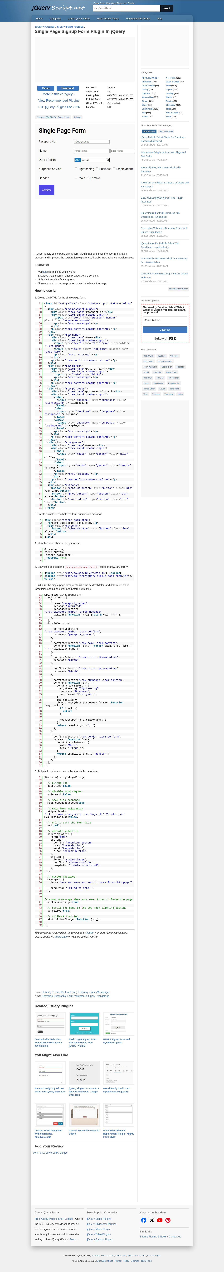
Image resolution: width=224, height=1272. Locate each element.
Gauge (162, 389)
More (73, 1239)
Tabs (145, 394)
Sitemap (135, 1260)
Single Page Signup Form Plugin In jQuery (80, 31)
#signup (77, 117)
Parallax (159, 378)
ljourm (90, 932)
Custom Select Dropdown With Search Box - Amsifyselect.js (48, 1133)
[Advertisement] (85, 59)
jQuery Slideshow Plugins (101, 1223)
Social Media (148, 109)
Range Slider (149, 389)
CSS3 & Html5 (148, 86)
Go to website (114, 103)
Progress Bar (174, 383)
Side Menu (174, 389)
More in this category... (59, 94)
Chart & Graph (172, 82)
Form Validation (150, 367)
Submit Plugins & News (153, 1236)
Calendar (157, 372)
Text (144, 113)
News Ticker (171, 372)
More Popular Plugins (178, 289)
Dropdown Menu (165, 361)
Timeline (156, 394)
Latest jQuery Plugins (79, 18)
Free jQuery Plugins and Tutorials (59, 6)
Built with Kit (165, 338)
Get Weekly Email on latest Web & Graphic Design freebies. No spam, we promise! (164, 310)
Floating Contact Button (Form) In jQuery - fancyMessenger (76, 992)
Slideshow (170, 105)
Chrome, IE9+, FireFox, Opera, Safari (53, 117)
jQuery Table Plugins (99, 1234)
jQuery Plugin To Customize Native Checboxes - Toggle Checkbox (84, 1091)
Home (39, 18)
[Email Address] (165, 320)
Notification (158, 383)
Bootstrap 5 (148, 356)
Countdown (148, 361)
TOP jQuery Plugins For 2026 (59, 107)
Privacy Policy (122, 1260)
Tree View (168, 394)
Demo (45, 88)
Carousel (174, 356)
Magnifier (180, 367)
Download (67, 88)
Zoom (168, 117)
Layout (169, 89)
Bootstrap (147, 378)
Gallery (145, 89)
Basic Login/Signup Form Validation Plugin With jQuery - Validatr (82, 1042)
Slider (144, 105)
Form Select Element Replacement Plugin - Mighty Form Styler (118, 1133)
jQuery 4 (161, 356)
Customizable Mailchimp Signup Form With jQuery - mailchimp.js (49, 1042)
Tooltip (145, 117)
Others (145, 101)
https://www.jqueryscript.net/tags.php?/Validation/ (84, 814)
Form (168, 86)
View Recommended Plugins (58, 100)
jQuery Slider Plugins (99, 1218)
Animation (146, 82)
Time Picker (173, 378)
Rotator (169, 101)
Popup (146, 383)
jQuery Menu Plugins (99, 1229)
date (44, 271)
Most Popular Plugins (108, 18)
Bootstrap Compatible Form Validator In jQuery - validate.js (75, 995)
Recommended (166, 131)
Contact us (175, 1236)
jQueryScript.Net (104, 1260)
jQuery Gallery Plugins (100, 1239)
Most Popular (149, 131)
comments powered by (50, 1152)
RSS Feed (146, 1260)
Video (180, 394)
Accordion (170, 78)
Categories (55, 18)
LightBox (146, 93)
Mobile (169, 97)
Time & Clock (172, 113)
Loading (170, 93)
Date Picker (167, 367)
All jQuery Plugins (150, 78)
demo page (61, 936)
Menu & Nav (147, 97)
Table (168, 109)
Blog (159, 18)
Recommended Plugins (138, 18)
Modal (146, 372)
